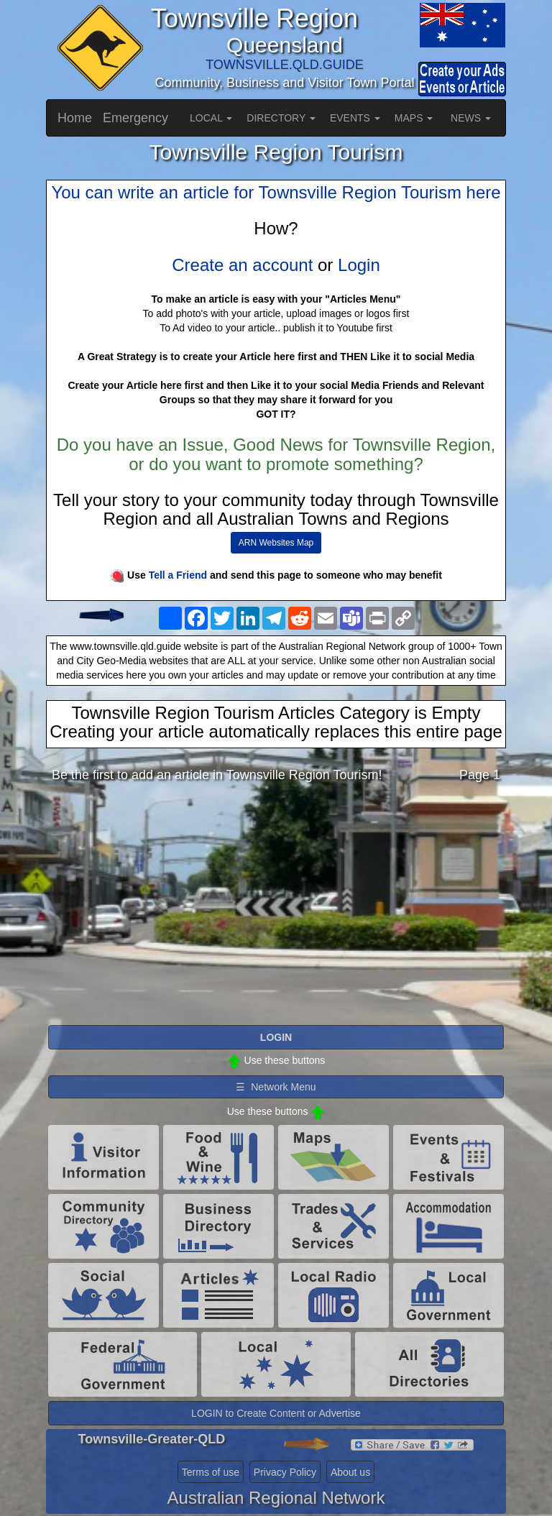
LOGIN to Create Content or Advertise (276, 1413)
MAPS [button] (414, 118)
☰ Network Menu (276, 1087)
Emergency (135, 118)
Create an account (242, 265)
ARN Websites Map (276, 543)
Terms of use (210, 1472)
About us (350, 1472)
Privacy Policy (285, 1472)
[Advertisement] (276, 908)
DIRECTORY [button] (281, 118)
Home (75, 118)
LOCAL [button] (211, 118)
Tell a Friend (178, 575)
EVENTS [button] (355, 118)
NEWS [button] (471, 118)
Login (359, 265)
